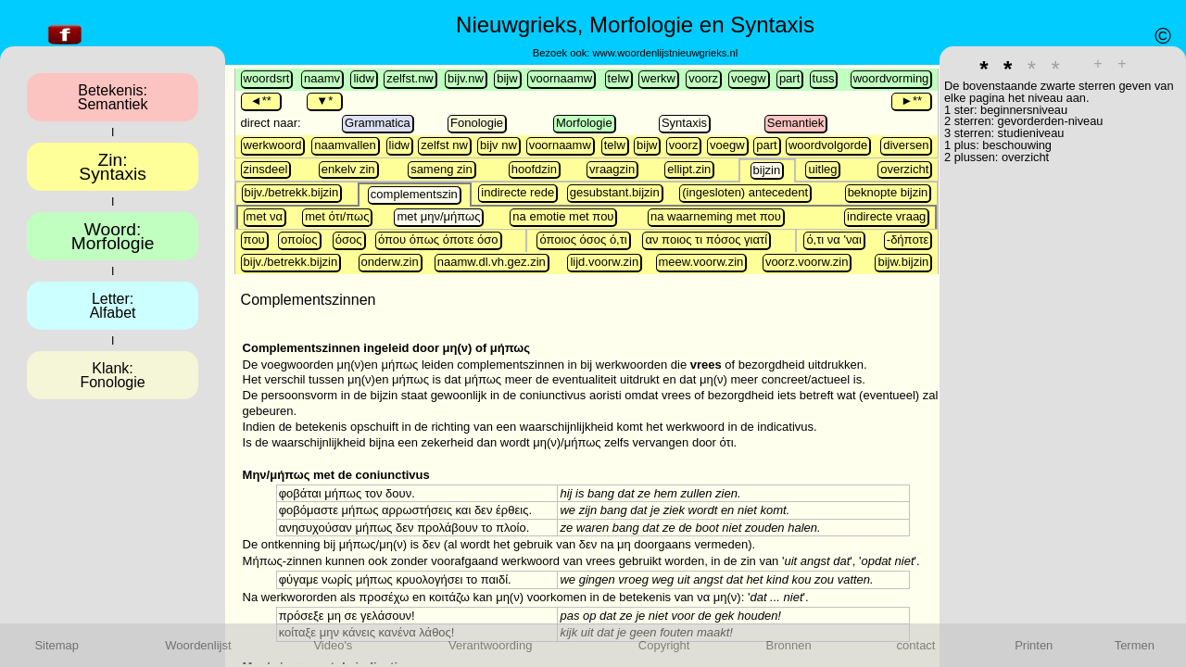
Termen (1134, 645)
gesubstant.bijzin (615, 192)
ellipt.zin (689, 169)
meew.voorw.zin (701, 262)
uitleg (822, 169)
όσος (348, 239)
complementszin (414, 194)
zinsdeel (266, 169)
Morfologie (584, 123)
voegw (748, 78)
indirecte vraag (886, 216)
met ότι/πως (337, 216)
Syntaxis (684, 123)
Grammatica (377, 123)
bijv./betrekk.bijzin (292, 192)
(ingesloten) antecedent (745, 192)
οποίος (299, 239)
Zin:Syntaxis (112, 166)
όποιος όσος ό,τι (582, 239)
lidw (363, 78)
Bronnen (789, 645)
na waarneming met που (715, 216)
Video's (332, 645)
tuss (824, 78)
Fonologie (476, 123)
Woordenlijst (198, 645)
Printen (1034, 645)
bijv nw (498, 145)
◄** (261, 100)
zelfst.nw (410, 78)
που (254, 239)
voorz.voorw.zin (807, 262)
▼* (324, 100)
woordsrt (267, 78)
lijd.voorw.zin (604, 262)
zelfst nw (444, 145)
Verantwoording (490, 645)
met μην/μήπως (438, 216)
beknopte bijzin (888, 192)
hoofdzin (534, 169)
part (789, 78)
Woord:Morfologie (113, 236)
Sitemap (56, 645)
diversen (905, 145)
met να (264, 216)
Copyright (664, 645)
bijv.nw (466, 78)
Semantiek (795, 123)
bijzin (767, 170)
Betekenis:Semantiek (113, 97)
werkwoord (273, 145)
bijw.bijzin (902, 262)
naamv (322, 78)
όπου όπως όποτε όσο (438, 239)
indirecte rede (517, 192)
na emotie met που (562, 216)
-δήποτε (908, 239)
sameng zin (441, 169)
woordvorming (891, 78)
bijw (507, 78)
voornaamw (561, 78)
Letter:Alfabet (113, 306)
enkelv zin (348, 169)
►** (911, 100)
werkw (658, 78)
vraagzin (612, 169)
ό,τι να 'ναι (834, 239)
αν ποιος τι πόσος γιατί (706, 239)
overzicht (904, 169)
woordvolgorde (828, 145)
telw (618, 78)
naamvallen (345, 145)
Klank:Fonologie (112, 375)
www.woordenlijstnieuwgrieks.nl (665, 52)
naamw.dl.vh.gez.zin (491, 262)
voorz (703, 78)
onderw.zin (390, 262)
